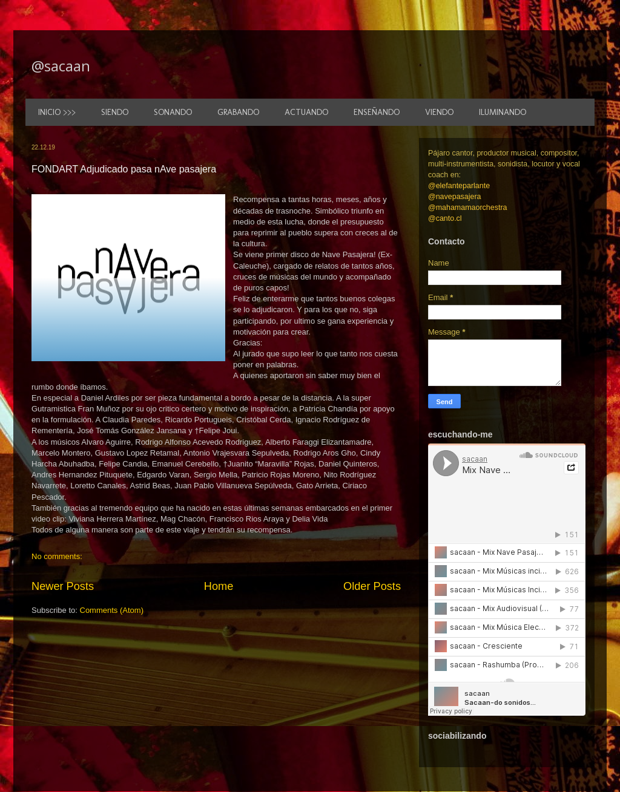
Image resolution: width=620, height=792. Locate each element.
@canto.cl (445, 218)
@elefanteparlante (459, 186)
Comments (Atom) (111, 610)
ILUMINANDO (502, 112)
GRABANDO (238, 112)
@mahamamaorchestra (467, 207)
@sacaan (60, 66)
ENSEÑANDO (377, 112)
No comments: (56, 556)
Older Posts (372, 586)
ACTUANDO (306, 112)
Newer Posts (62, 586)
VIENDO (439, 112)
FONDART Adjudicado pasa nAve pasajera (123, 169)
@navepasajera (454, 196)
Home (219, 586)
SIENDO (114, 112)
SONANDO (173, 112)
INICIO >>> (57, 112)
